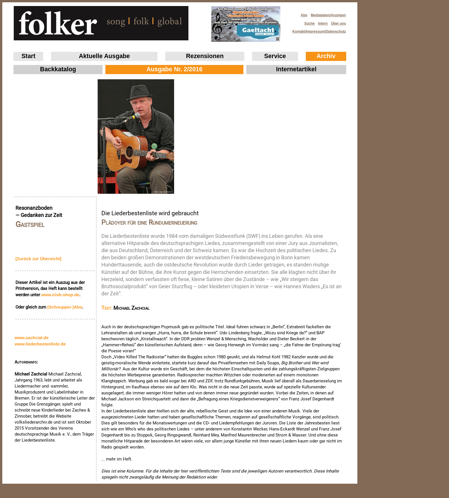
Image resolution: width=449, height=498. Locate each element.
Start (28, 56)
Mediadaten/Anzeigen (328, 15)
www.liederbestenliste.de (40, 343)
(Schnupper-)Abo (64, 307)
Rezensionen (205, 56)
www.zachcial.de (32, 337)
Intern (323, 23)
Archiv (325, 56)
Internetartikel (296, 69)
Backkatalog (58, 69)
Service (275, 56)
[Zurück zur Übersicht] (38, 258)
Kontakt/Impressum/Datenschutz (317, 29)
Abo (304, 15)
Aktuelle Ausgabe (104, 56)
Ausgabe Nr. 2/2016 (174, 69)
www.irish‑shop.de (60, 294)
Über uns (338, 23)
